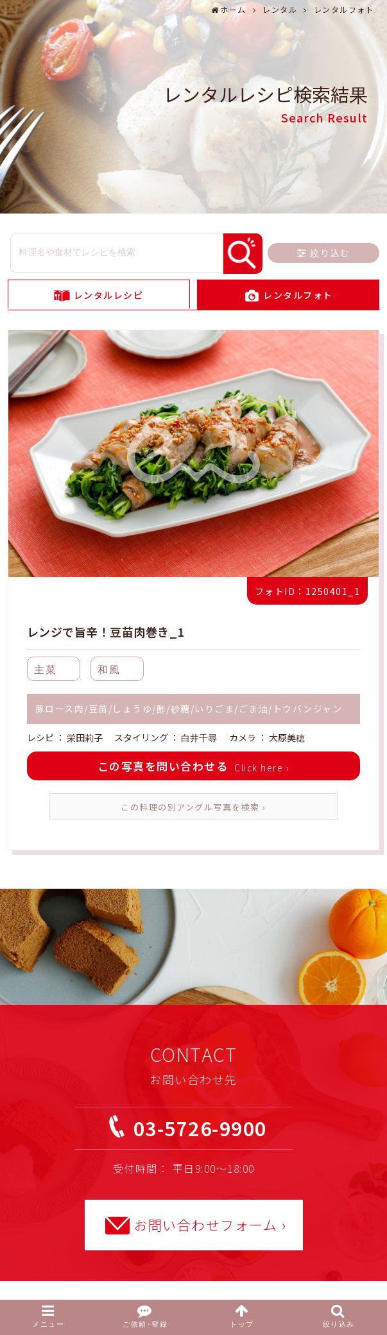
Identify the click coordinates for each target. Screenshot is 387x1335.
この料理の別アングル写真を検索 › (193, 807)
